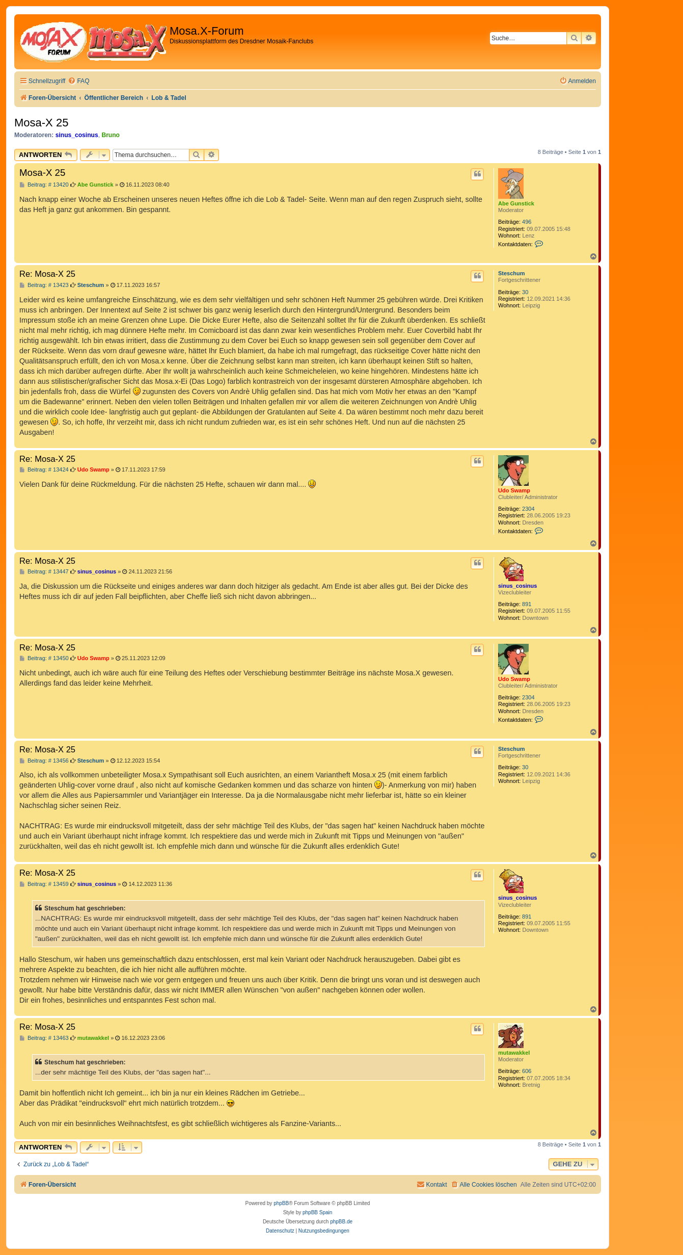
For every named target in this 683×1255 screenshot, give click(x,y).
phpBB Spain (317, 1212)
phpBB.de (341, 1221)
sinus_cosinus (77, 135)
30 (525, 292)
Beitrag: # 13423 (44, 285)
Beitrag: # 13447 (44, 571)
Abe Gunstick (516, 203)
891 (526, 604)
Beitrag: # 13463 (44, 1038)
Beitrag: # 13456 (44, 760)
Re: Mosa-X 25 (47, 273)
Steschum (511, 273)
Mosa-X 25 (41, 122)
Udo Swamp (514, 490)
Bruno (110, 135)
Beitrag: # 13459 (44, 884)
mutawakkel (514, 1053)
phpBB (281, 1203)
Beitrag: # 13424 (44, 469)
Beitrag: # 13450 (44, 658)
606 (526, 1071)
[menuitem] (78, 81)
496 (526, 222)
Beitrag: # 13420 (44, 184)
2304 (528, 509)
